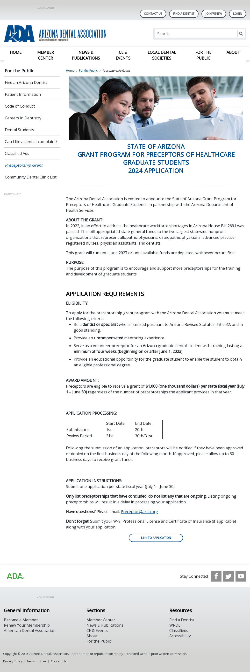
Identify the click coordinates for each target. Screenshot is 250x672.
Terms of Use (36, 661)
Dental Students (19, 129)
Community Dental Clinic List (31, 177)
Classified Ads (17, 153)
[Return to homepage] (66, 33)
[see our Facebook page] (216, 576)
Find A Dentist (183, 14)
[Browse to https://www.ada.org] (15, 576)
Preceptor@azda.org (139, 511)
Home (15, 52)
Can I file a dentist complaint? (31, 141)
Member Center (45, 55)
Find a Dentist (181, 620)
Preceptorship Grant (24, 165)
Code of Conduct (20, 106)
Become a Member (21, 620)
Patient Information (23, 94)
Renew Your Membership (27, 625)
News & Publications (86, 55)
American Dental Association (30, 630)
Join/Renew (214, 14)
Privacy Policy (12, 661)
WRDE (174, 625)
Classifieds (178, 630)
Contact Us (153, 14)
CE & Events (123, 55)
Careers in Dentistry (23, 118)
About (233, 52)
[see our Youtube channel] (241, 576)
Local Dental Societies (162, 55)
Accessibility (180, 635)
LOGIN (237, 14)
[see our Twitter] (228, 576)
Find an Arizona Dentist (26, 82)
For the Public (203, 55)
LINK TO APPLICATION (156, 538)
